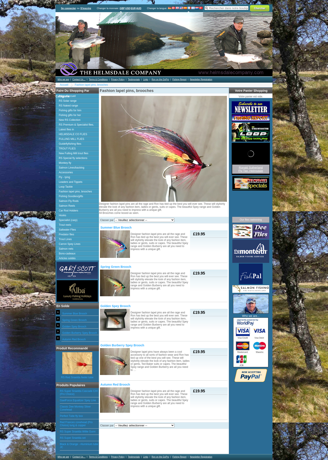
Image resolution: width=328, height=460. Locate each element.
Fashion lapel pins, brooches (91, 84)
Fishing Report (179, 79)
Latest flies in (66, 129)
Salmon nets (66, 248)
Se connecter (68, 8)
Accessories (66, 172)
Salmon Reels (67, 205)
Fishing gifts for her (70, 115)
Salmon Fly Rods (69, 201)
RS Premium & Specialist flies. (76, 124)
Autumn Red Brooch (74, 339)
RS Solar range (68, 100)
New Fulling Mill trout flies (73, 153)
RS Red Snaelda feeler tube (77, 377)
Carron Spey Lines (69, 244)
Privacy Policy (118, 79)
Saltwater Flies (67, 229)
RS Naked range (68, 105)
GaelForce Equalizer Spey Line (78, 400)
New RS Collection (69, 119)
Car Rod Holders (68, 210)
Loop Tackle (66, 186)
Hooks (62, 215)
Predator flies (66, 234)
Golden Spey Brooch (74, 326)
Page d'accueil (67, 96)
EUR (133, 8)
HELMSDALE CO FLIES (73, 134)
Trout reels (65, 224)
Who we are (63, 79)
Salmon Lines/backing (71, 167)
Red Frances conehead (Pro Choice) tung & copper (76, 424)
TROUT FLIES (67, 148)
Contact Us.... (79, 79)
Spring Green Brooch (74, 320)
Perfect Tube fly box (71, 415)
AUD (138, 8)
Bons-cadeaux (67, 253)
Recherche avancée (261, 14)
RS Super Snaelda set (73, 437)
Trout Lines (65, 239)
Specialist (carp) (68, 220)
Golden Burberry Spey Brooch (79, 332)
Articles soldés (67, 258)
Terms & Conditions (98, 79)
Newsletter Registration (201, 79)
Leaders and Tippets (70, 181)
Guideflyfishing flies (70, 143)
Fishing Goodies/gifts (71, 196)
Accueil (64, 84)
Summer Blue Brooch (74, 313)
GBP (122, 8)
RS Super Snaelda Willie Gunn (77, 431)
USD (127, 8)
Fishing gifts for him (70, 110)
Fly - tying (64, 177)
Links (145, 79)
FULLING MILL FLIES (71, 139)
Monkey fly (65, 162)
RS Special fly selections (73, 158)
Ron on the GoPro (160, 79)
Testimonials (134, 79)
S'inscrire (85, 8)
